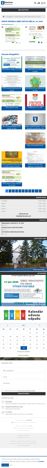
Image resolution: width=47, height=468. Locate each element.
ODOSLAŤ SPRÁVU (23, 394)
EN (44, 3)
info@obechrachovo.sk (23, 216)
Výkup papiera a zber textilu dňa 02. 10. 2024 (27, 16)
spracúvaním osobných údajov (26, 390)
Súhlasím (5, 465)
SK (42, 3)
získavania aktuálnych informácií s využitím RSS (23, 422)
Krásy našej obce (40, 238)
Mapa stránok (19, 426)
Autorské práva (29, 428)
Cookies (41, 461)
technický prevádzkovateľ (23, 435)
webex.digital (26, 437)
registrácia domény (32, 443)
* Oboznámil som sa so (18, 390)
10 (36, 191)
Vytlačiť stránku (27, 426)
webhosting (13, 443)
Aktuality (42, 220)
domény (25, 443)
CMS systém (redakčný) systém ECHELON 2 (20, 441)
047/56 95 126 (23, 214)
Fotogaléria (9, 16)
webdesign (20, 437)
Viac (11, 465)
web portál (33, 441)
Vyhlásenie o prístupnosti (20, 428)
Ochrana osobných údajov (24, 430)
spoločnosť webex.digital (23, 445)
